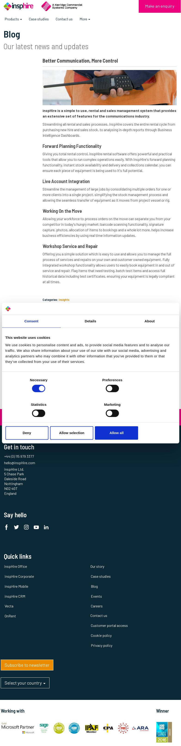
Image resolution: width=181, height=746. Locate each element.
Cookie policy (135, 493)
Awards (15, 88)
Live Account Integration (77, 184)
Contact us (64, 19)
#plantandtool (20, 74)
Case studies (39, 19)
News (14, 139)
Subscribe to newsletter (26, 542)
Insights (75, 308)
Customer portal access (143, 483)
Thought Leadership (18, 148)
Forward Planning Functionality (83, 143)
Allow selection (90, 420)
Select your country (24, 562)
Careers (70, 513)
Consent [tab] (31, 334)
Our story (71, 473)
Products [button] (13, 21)
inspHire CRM (14, 503)
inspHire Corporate (18, 483)
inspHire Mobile (16, 493)
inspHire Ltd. (172, 631)
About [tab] (149, 334)
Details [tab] (90, 334)
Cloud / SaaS (19, 94)
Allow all (148, 420)
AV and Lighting (21, 81)
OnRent (9, 523)
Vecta (8, 513)
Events (16, 125)
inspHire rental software (119, 151)
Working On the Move (73, 219)
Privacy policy (135, 503)
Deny (33, 420)
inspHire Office (14, 473)
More (85, 19)
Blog (67, 493)
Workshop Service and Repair (81, 255)
